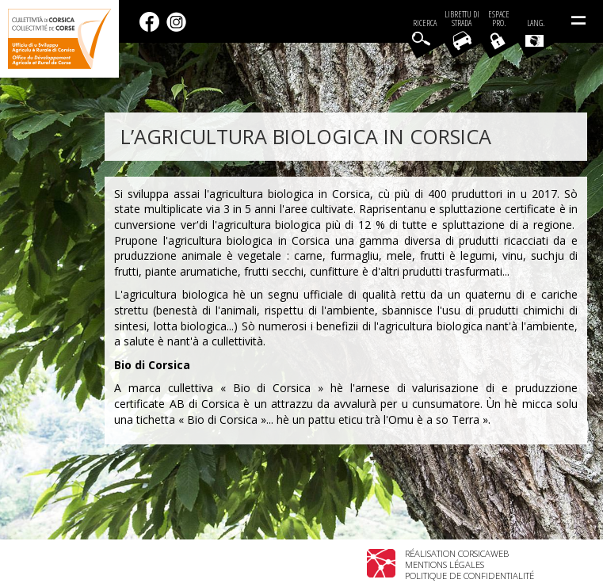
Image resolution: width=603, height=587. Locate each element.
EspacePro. (498, 19)
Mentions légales (444, 564)
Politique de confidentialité (469, 575)
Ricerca (425, 23)
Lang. (534, 32)
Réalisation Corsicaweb (457, 553)
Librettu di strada (462, 19)
